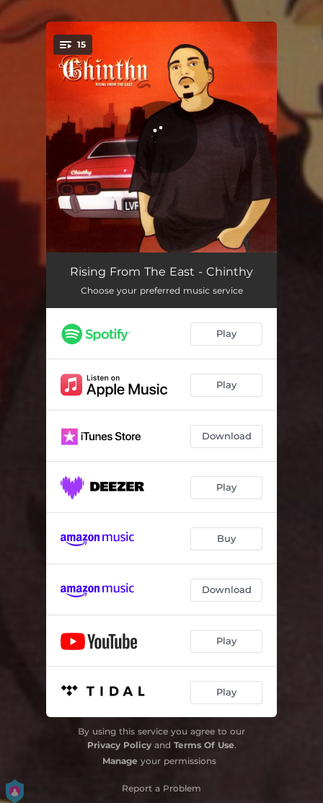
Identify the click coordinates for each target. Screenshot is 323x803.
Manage (120, 760)
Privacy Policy (119, 745)
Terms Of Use (204, 745)
